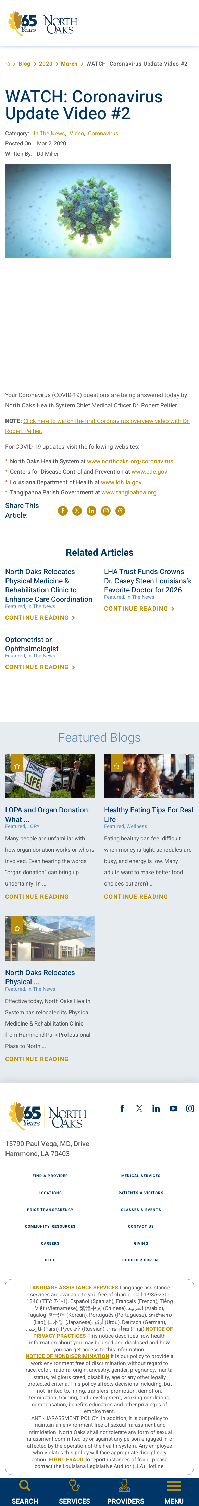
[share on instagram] (106, 511)
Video (77, 133)
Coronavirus (103, 133)
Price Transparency (50, 1210)
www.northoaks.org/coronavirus (130, 461)
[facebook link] (122, 1108)
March (69, 64)
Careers (50, 1244)
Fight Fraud (66, 1460)
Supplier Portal (141, 1261)
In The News (49, 133)
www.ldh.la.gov (121, 482)
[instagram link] (190, 1108)
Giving (141, 1244)
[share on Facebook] (62, 511)
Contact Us (141, 1227)
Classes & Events (141, 1210)
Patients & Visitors (141, 1193)
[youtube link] (173, 1108)
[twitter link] (139, 1108)
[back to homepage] (7, 64)
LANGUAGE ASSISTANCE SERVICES (73, 1288)
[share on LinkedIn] (91, 511)
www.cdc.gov (149, 472)
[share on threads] (120, 511)
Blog (24, 64)
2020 (45, 64)
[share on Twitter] (77, 511)
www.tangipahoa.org (129, 492)
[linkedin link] (156, 1108)
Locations (50, 1193)
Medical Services (141, 1176)
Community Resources (50, 1227)
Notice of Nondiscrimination (67, 1357)
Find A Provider (50, 1176)
